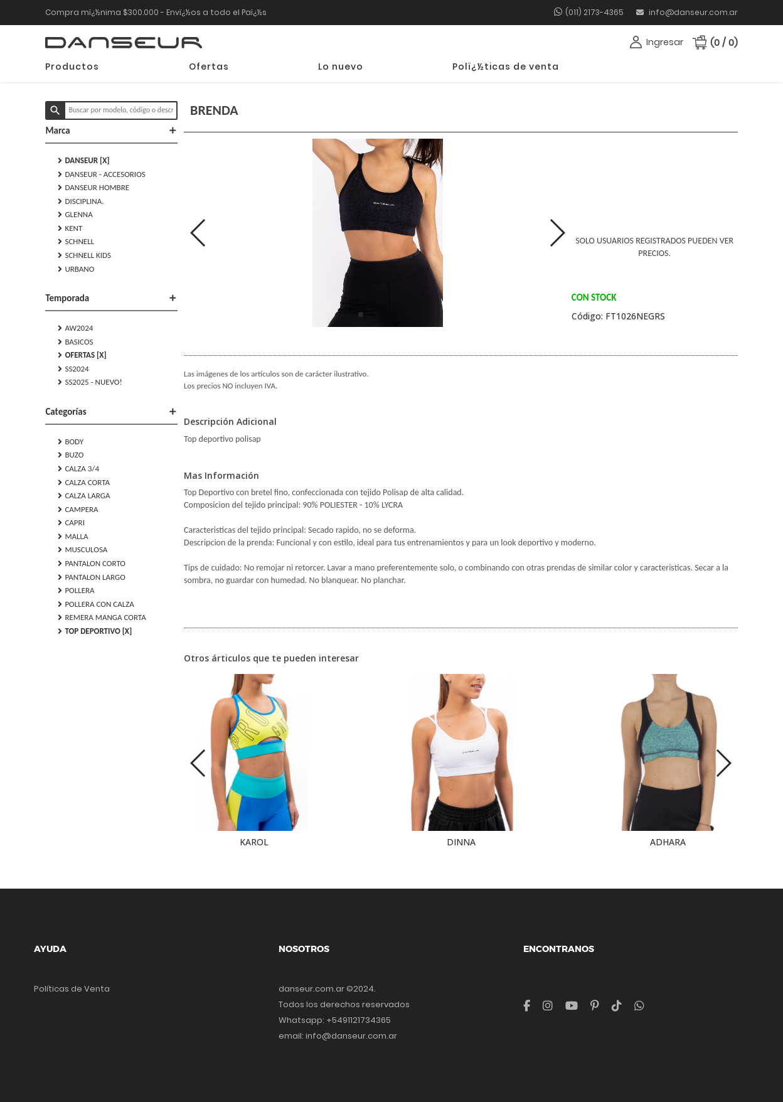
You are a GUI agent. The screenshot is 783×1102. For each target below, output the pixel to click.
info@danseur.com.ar (687, 12)
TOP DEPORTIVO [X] (95, 631)
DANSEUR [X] (83, 161)
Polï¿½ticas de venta (505, 66)
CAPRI (71, 523)
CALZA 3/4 (78, 469)
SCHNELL (76, 242)
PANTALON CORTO (91, 564)
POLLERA (76, 591)
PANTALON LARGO (91, 577)
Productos (72, 66)
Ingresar (664, 42)
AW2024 (75, 328)
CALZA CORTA (84, 483)
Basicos (75, 342)
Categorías (111, 411)
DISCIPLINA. (81, 201)
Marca (111, 130)
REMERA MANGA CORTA (102, 618)
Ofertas (209, 66)
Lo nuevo (340, 66)
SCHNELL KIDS (84, 255)
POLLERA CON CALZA (96, 604)
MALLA (73, 537)
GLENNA (75, 215)
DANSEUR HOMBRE (93, 188)
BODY (70, 442)
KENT (70, 228)
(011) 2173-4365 (594, 12)
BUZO (70, 455)
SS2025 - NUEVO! (90, 382)
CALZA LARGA (84, 496)
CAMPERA (78, 510)
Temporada (111, 298)
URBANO (76, 269)
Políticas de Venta (72, 989)
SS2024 (73, 369)
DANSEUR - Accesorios (101, 174)
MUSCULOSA (82, 550)
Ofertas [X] (82, 355)
